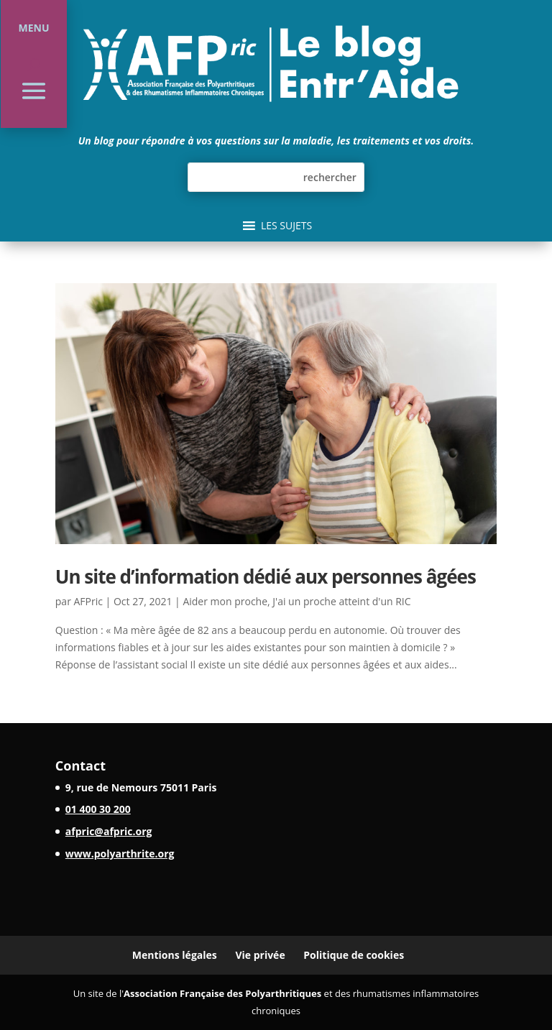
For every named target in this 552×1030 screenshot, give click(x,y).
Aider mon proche (225, 601)
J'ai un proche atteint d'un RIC (341, 601)
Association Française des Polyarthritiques (222, 993)
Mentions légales (174, 955)
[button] (286, 225)
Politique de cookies (353, 955)
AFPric (88, 601)
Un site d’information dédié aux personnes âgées (265, 576)
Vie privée (260, 955)
